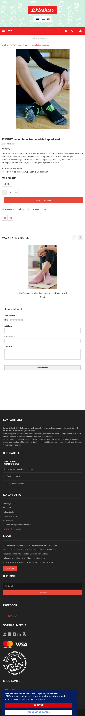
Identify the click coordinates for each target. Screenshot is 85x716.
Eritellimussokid (9, 520)
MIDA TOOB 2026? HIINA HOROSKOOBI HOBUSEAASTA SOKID (28, 562)
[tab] (42, 309)
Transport (7, 508)
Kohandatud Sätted (38, 712)
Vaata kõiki (9, 568)
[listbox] (42, 184)
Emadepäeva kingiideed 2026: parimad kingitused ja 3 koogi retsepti (31, 545)
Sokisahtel (12, 616)
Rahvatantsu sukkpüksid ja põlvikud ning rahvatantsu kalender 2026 (30, 550)
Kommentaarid (13, 309)
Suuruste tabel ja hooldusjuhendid (17, 525)
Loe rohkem (39, 699)
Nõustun (38, 705)
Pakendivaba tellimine (12, 529)
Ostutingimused (9, 503)
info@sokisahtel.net (15, 484)
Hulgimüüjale (8, 512)
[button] (40, 131)
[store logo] (42, 13)
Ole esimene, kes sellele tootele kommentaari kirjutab (24, 209)
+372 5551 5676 (13, 476)
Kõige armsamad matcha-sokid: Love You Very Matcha (25, 554)
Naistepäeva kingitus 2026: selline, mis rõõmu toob (24, 558)
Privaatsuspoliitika (10, 516)
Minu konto (80, 30)
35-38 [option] (7, 184)
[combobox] (57, 38)
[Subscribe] (42, 592)
